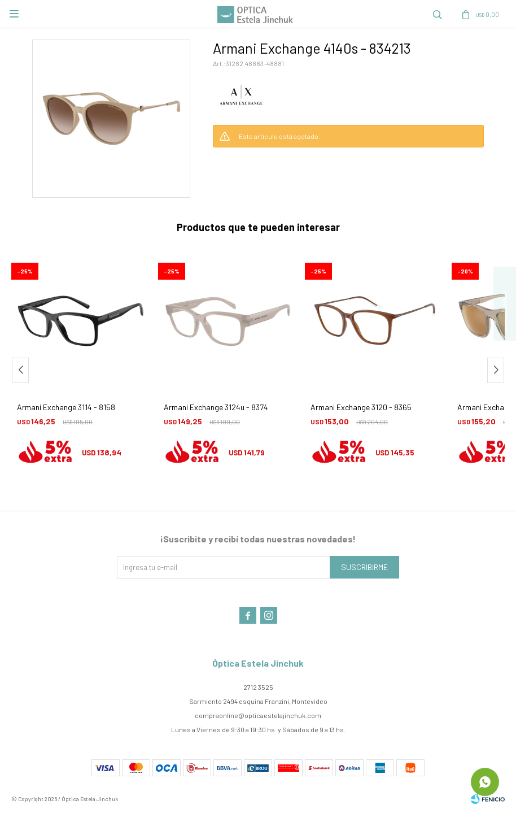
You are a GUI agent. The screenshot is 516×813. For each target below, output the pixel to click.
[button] (437, 14)
